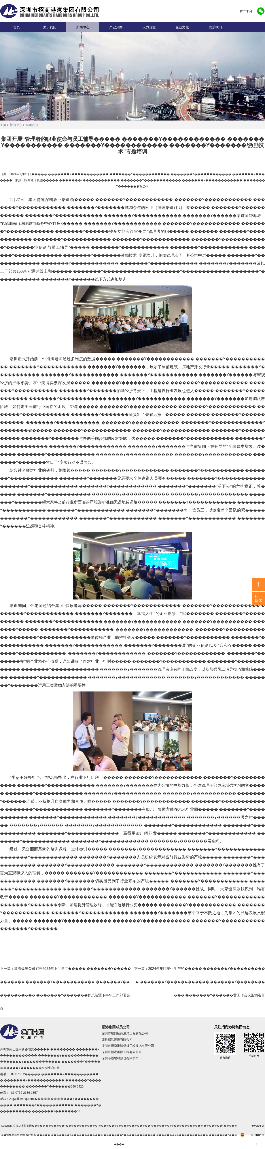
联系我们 (215, 27)
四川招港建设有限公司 (117, 1039)
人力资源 (149, 27)
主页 (3, 125)
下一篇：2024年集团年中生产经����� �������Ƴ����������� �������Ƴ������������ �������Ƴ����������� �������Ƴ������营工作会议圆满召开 (199, 982)
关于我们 (49, 27)
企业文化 (182, 27)
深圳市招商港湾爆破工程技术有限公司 (128, 1046)
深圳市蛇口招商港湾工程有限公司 (125, 1033)
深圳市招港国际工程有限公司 (122, 1052)
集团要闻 (32, 125)
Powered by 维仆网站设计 (257, 1135)
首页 (16, 27)
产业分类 (116, 27)
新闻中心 (82, 27)
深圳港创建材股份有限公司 (120, 1058)
